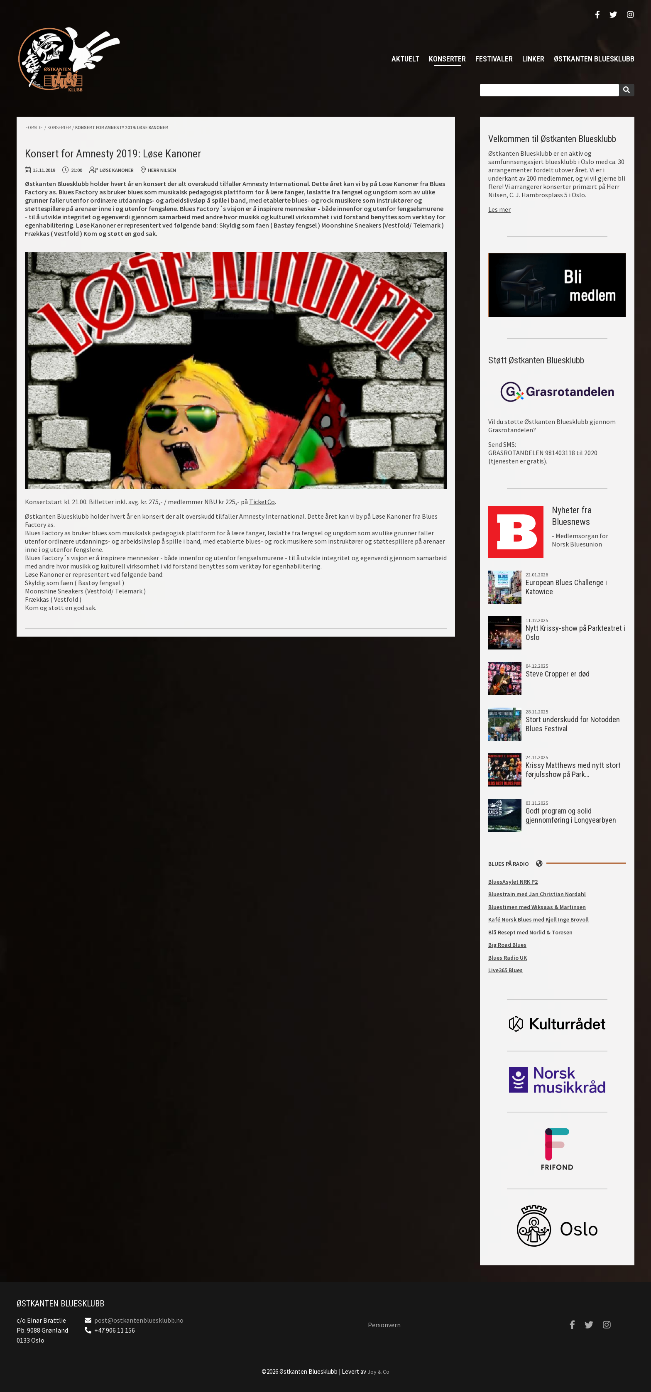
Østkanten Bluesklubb (68, 59)
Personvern (384, 1325)
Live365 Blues (505, 970)
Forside (34, 127)
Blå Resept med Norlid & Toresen (530, 932)
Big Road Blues (507, 944)
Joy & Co (378, 1371)
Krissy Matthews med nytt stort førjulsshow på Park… (573, 770)
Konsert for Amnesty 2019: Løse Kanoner (121, 127)
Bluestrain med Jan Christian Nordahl (537, 894)
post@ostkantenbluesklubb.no (139, 1320)
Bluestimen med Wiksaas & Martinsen (537, 907)
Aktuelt (405, 58)
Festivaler (494, 58)
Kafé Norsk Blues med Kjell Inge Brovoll (538, 919)
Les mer (499, 209)
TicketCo (262, 501)
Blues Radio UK (507, 957)
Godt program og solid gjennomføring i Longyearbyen (571, 815)
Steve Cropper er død (558, 673)
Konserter (447, 58)
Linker (533, 58)
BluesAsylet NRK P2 (513, 881)
